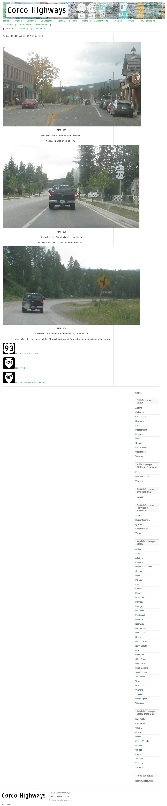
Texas (137, 681)
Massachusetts (101, 21)
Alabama (139, 549)
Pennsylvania (141, 663)
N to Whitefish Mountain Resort (30, 382)
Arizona (18, 21)
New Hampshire (147, 21)
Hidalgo (138, 737)
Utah (137, 685)
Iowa (137, 584)
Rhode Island (24, 24)
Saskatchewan (141, 529)
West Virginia (141, 699)
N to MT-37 (20, 353)
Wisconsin (139, 703)
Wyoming (24, 28)
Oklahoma (139, 655)
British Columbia (142, 520)
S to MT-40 (32, 353)
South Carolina (141, 668)
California (31, 21)
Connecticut (47, 21)
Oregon (9, 24)
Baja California (141, 719)
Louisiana (139, 597)
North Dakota (141, 646)
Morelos (138, 745)
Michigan (139, 606)
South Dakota (141, 672)
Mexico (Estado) (142, 741)
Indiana (138, 580)
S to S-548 (20, 368)
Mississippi (140, 615)
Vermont (10, 28)
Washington (42, 24)
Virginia (138, 694)
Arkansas (139, 558)
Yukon (138, 533)
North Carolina (141, 641)
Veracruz (139, 767)
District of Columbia (143, 567)
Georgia (138, 571)
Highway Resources (144, 781)
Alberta (138, 515)
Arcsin (69, 800)
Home (6, 21)
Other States (40, 28)
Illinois (138, 575)
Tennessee (140, 677)
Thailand (139, 497)
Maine (85, 21)
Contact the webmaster (59, 796)
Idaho (75, 21)
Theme (52, 800)
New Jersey (140, 628)
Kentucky (139, 593)
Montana (118, 21)
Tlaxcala (139, 763)
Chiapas (139, 728)
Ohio (137, 650)
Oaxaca (138, 750)
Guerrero (139, 732)
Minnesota (139, 611)
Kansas (138, 589)
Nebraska (139, 624)
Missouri (139, 619)
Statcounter (7, 804)
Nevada (131, 21)
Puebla (138, 754)
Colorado (139, 562)
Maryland (139, 602)
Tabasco (139, 759)
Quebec (138, 524)
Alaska (138, 553)
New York (139, 637)
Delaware (62, 21)
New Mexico (140, 633)
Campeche (140, 723)
